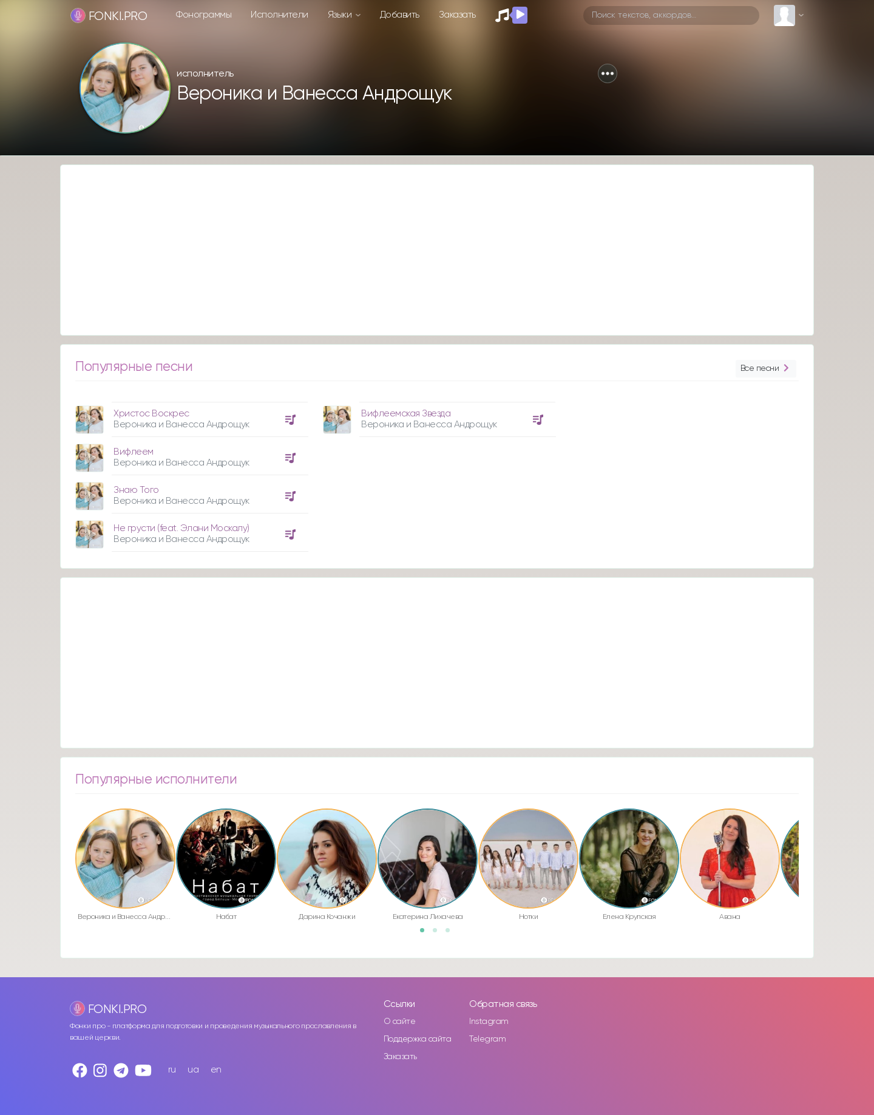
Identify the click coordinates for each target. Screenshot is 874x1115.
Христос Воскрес (151, 413)
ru (172, 1069)
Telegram (487, 1039)
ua (193, 1069)
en (216, 1069)
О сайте (400, 1021)
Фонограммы (203, 14)
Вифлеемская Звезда (405, 413)
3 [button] (451, 934)
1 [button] (426, 934)
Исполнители (279, 14)
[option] (190, 472)
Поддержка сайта (418, 1039)
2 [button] (439, 934)
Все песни (765, 368)
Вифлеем (133, 451)
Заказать (457, 14)
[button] (607, 73)
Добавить (399, 14)
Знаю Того (136, 490)
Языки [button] (341, 14)
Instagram (489, 1021)
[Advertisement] (425, 250)
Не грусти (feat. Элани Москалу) (181, 528)
